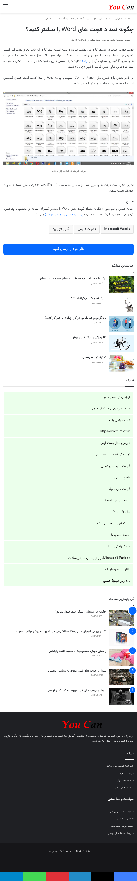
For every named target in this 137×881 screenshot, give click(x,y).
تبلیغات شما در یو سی (121, 811)
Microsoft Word (116, 229)
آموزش (118, 18)
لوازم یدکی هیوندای (117, 397)
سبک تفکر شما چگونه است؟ (88, 298)
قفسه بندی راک (119, 420)
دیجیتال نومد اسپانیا (116, 500)
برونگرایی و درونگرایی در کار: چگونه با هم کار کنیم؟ (75, 318)
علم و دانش (105, 18)
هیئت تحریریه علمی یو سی (116, 40)
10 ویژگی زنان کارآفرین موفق (89, 337)
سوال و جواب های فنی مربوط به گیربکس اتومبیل (76, 690)
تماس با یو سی (125, 818)
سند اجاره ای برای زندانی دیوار (111, 408)
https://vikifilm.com (115, 431)
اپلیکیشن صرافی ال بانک (113, 523)
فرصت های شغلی (124, 788)
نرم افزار (49, 18)
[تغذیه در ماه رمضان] (121, 363)
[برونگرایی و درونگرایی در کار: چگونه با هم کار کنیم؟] (121, 324)
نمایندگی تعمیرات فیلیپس (112, 454)
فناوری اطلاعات (64, 18)
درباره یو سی (127, 773)
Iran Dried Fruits (118, 512)
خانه (129, 18)
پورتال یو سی (124, 736)
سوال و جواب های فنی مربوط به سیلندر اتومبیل (77, 670)
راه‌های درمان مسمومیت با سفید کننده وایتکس (77, 651)
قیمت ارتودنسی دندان (115, 466)
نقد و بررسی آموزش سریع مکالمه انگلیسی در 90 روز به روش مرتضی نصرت (61, 631)
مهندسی (91, 18)
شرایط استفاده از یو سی (121, 833)
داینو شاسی (122, 477)
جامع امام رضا (120, 535)
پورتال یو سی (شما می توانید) (64, 214)
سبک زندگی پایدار (118, 546)
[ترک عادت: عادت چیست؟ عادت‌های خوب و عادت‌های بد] (121, 284)
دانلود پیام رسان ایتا (117, 569)
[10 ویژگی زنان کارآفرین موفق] (121, 343)
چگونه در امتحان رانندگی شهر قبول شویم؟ (80, 611)
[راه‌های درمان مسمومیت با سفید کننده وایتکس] (121, 657)
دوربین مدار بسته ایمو (115, 443)
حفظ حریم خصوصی (122, 826)
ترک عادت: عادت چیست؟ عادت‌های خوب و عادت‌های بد (71, 278)
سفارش (116, 581)
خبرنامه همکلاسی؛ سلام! (120, 766)
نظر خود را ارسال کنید (68, 249)
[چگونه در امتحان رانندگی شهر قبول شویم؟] (121, 618)
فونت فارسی (85, 229)
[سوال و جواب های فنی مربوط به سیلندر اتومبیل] (121, 677)
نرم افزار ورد (59, 229)
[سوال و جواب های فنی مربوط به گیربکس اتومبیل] (121, 696)
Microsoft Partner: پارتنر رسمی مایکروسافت (99, 558)
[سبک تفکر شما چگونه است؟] (121, 304)
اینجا (85, 61)
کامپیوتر (79, 18)
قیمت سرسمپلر (119, 489)
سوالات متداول (125, 780)
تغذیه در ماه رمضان (94, 357)
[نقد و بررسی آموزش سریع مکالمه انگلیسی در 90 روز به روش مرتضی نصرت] (121, 637)
